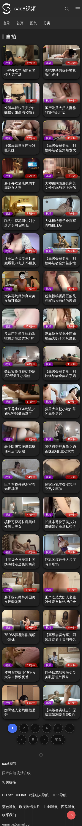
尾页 (58, 739)
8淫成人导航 (39, 795)
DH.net (7, 795)
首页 (20, 23)
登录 (6, 23)
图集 (33, 23)
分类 (46, 23)
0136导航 (59, 795)
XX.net (21, 795)
